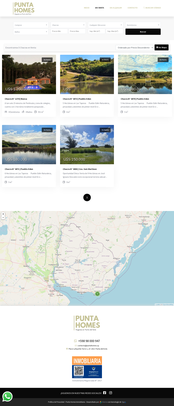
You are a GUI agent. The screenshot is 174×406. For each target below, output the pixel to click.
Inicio (86, 8)
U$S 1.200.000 (17, 89)
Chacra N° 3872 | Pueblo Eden (77, 98)
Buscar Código (152, 8)
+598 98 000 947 (87, 341)
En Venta (99, 8)
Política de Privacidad (56, 402)
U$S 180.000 (132, 89)
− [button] (3, 217)
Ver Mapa (161, 47)
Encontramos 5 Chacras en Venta (20, 47)
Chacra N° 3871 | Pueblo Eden (19, 169)
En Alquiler (116, 8)
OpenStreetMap (168, 304)
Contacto (132, 8)
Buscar (143, 31)
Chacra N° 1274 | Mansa (16, 98)
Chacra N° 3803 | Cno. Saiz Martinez (80, 169)
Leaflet (158, 304)
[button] (31, 25)
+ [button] (3, 214)
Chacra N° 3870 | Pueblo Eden (135, 98)
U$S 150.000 (74, 159)
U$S (66, 89)
